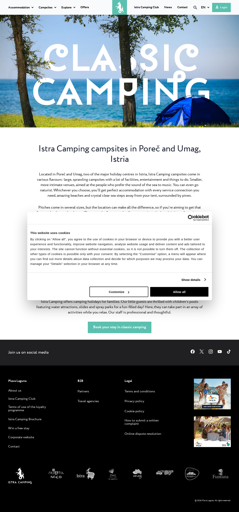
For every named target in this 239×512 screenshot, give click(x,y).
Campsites (46, 7)
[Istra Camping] (20, 483)
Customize (119, 292)
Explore (66, 7)
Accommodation (19, 7)
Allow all (179, 292)
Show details (190, 279)
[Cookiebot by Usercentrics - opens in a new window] (191, 218)
